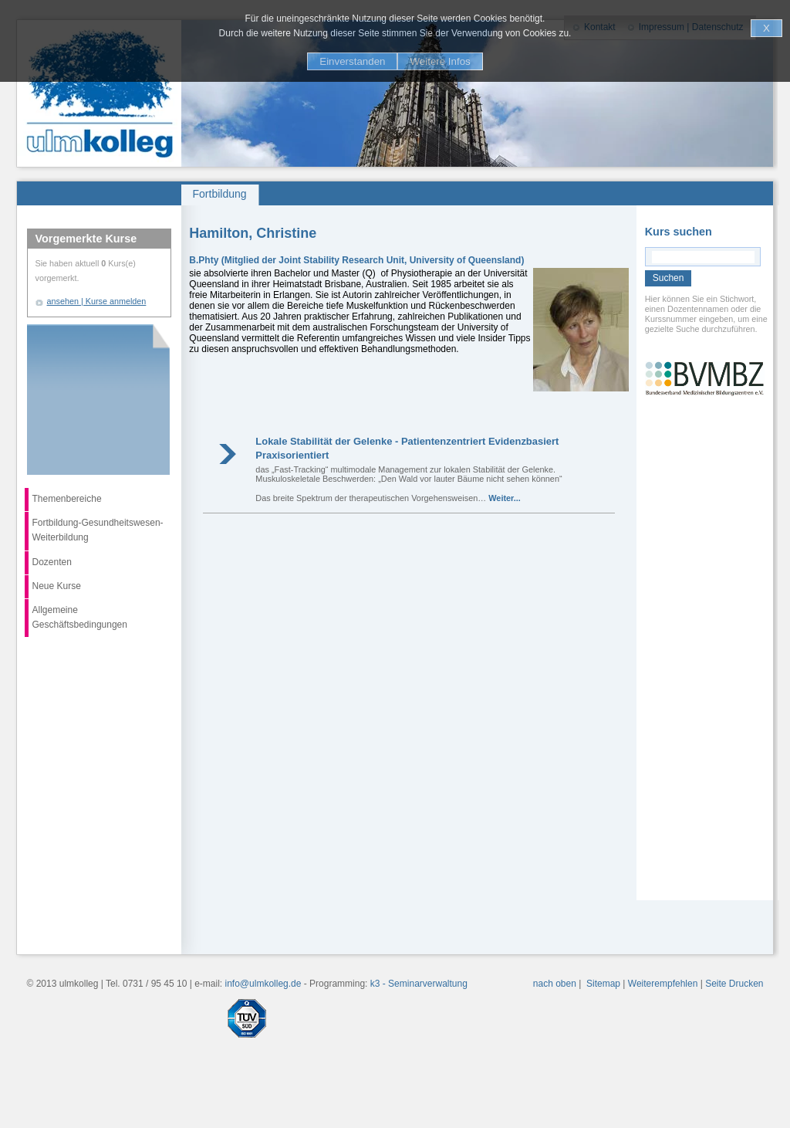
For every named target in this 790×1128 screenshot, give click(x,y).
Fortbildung (220, 194)
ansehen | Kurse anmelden (97, 301)
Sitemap (603, 983)
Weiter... (504, 498)
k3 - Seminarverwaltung (419, 983)
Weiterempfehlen (663, 983)
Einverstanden (352, 61)
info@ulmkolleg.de (263, 983)
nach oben (554, 983)
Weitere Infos (440, 61)
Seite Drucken (734, 983)
